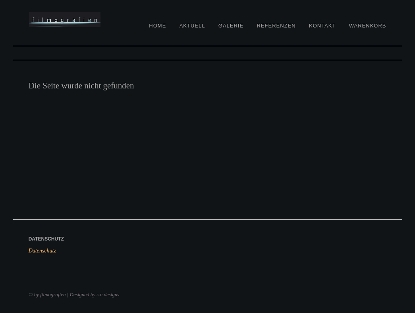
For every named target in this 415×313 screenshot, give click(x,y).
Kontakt (322, 26)
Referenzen (276, 26)
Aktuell (192, 26)
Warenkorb (367, 26)
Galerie (230, 26)
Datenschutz (42, 251)
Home (157, 26)
